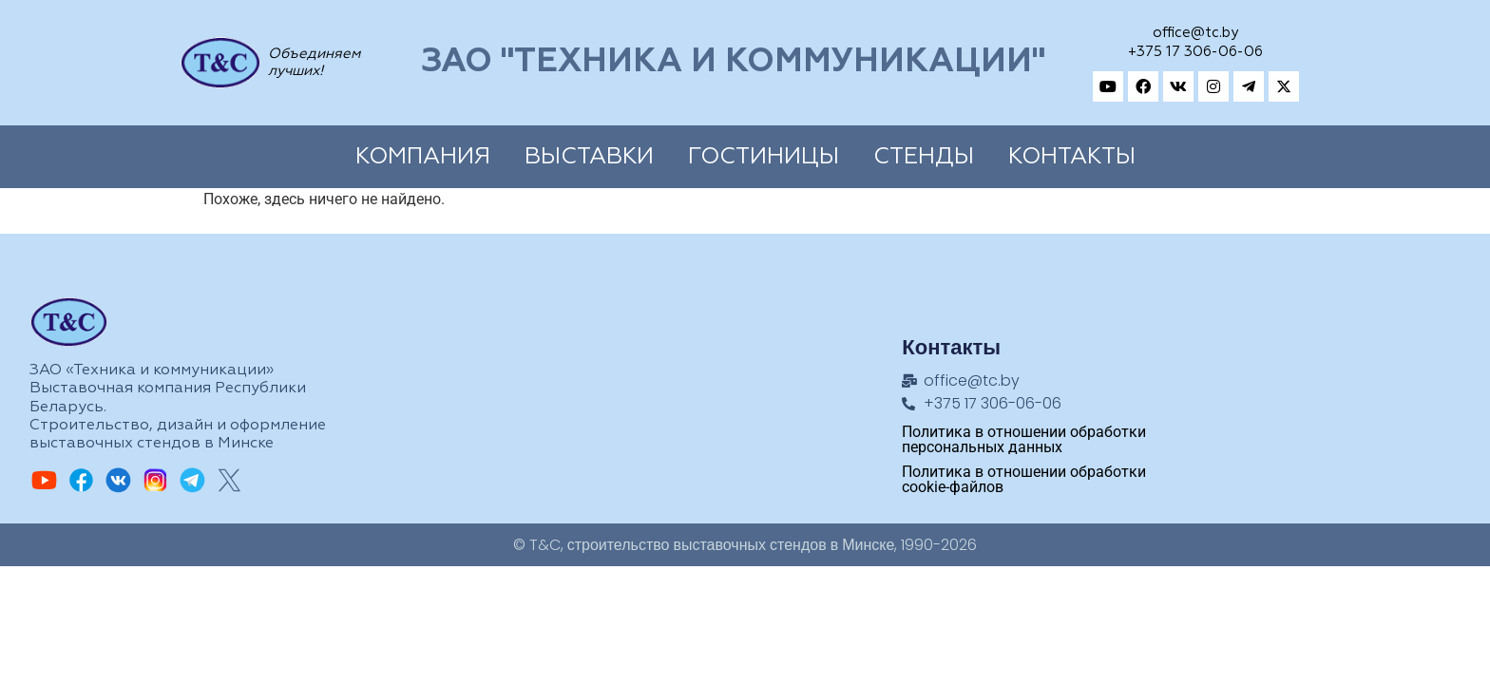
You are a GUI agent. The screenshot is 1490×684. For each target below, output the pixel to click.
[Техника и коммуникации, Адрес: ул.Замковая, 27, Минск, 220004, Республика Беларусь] (1309, 378)
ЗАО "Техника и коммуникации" (733, 62)
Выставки (589, 156)
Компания (422, 156)
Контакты (1072, 156)
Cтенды (923, 156)
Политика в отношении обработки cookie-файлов (1024, 479)
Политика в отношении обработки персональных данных (1024, 439)
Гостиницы (763, 156)
